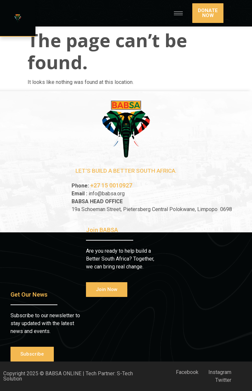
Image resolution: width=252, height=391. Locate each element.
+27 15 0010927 (112, 185)
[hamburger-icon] (178, 13)
